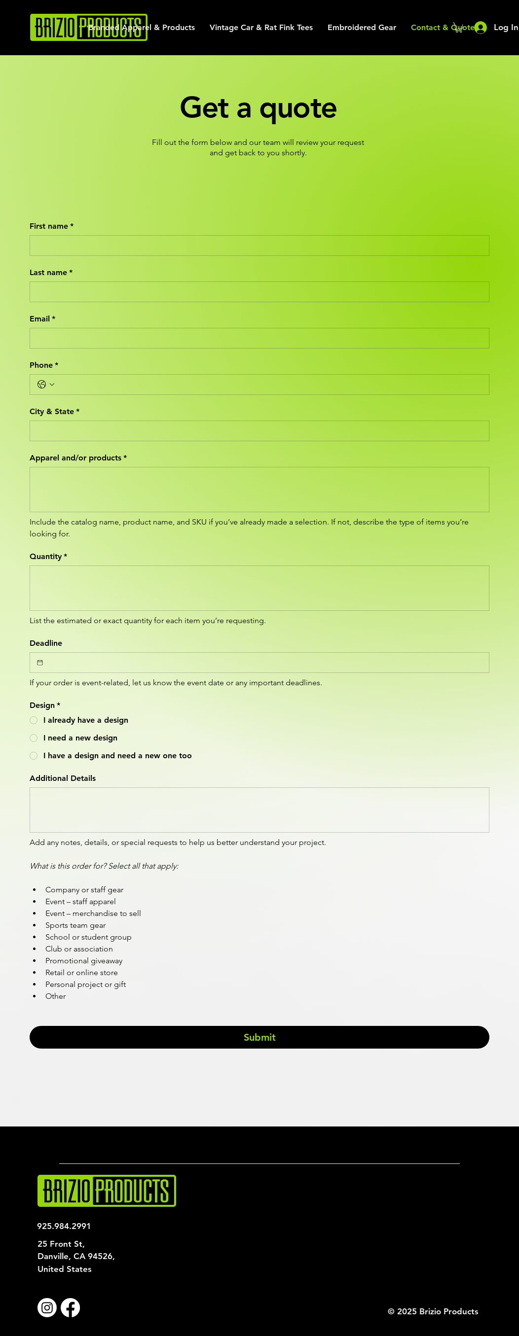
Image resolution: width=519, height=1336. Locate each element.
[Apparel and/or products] (259, 489)
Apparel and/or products (78, 458)
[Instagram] (47, 1307)
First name (52, 226)
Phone (44, 365)
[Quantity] (259, 588)
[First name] (256, 245)
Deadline (46, 643)
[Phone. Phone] (269, 384)
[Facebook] (70, 1307)
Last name (51, 273)
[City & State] (256, 431)
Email (42, 319)
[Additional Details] (259, 810)
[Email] (256, 338)
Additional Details (63, 778)
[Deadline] (40, 663)
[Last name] (256, 292)
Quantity (48, 557)
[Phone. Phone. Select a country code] (46, 384)
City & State (54, 412)
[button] (459, 28)
